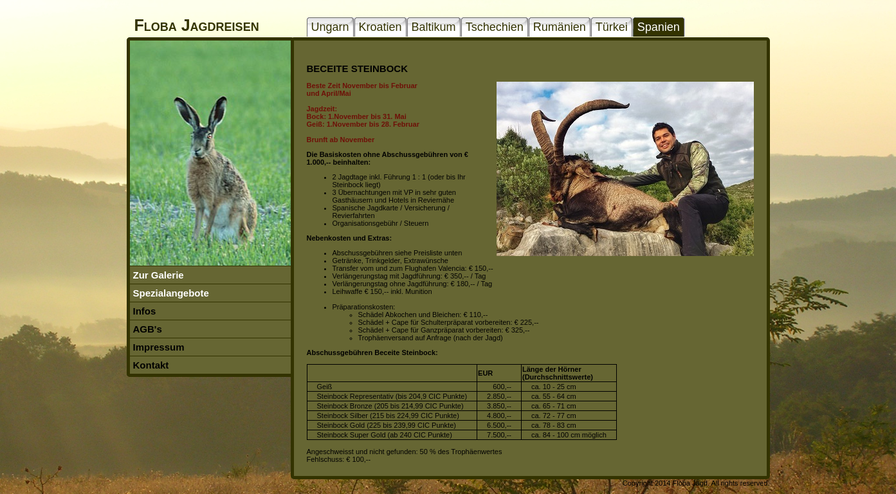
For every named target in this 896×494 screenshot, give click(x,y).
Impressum (159, 347)
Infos (144, 311)
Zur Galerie (158, 275)
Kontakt (151, 365)
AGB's (147, 329)
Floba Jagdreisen (196, 25)
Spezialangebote (171, 293)
